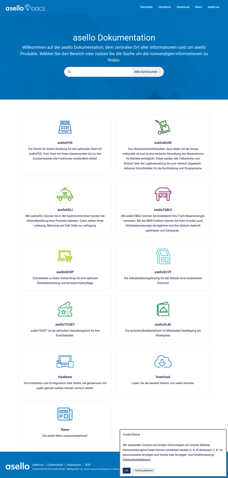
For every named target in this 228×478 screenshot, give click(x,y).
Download (183, 7)
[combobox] (98, 72)
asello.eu (213, 7)
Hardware (164, 7)
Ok (126, 470)
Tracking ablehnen (143, 470)
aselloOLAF (163, 324)
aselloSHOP (65, 272)
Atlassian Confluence (111, 469)
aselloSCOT (163, 272)
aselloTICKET (65, 324)
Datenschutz (55, 464)
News (198, 7)
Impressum (74, 464)
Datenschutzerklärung (136, 459)
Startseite (146, 7)
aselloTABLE (163, 210)
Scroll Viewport (91, 469)
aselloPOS (65, 143)
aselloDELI (65, 210)
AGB (87, 464)
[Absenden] (69, 72)
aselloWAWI (163, 143)
